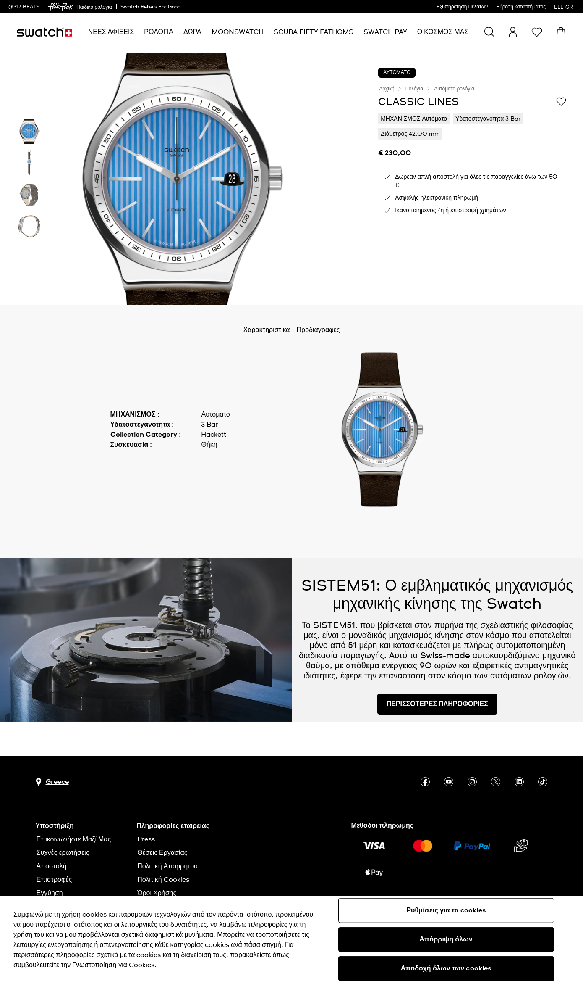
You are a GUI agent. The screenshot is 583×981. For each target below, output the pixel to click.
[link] (60, 7)
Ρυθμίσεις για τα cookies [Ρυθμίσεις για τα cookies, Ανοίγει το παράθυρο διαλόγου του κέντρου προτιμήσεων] (446, 910)
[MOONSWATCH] (238, 32)
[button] (536, 31)
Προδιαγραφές (337, 330)
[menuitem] (111, 32)
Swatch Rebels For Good (150, 7)
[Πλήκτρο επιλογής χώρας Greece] (52, 782)
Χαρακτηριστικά (286, 330)
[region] (291, 938)
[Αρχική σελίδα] (44, 32)
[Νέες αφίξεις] (111, 32)
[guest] (513, 32)
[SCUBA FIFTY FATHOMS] (313, 32)
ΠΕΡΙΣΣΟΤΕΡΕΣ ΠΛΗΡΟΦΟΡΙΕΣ (437, 704)
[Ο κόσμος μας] (443, 32)
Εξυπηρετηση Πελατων (462, 7)
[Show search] (489, 32)
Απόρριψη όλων (446, 939)
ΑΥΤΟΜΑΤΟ (396, 72)
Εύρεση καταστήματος (521, 7)
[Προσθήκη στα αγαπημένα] (561, 101)
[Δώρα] (192, 32)
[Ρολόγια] (158, 32)
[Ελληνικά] (564, 6)
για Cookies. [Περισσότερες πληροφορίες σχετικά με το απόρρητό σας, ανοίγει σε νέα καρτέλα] (137, 965)
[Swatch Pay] (385, 32)
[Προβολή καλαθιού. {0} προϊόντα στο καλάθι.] (561, 32)
